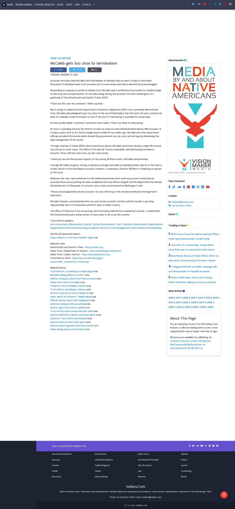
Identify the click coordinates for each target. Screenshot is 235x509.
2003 (187, 306)
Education (56, 476)
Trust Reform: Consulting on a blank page (71, 271)
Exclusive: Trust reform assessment (68, 319)
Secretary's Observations (69, 224)
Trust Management (120, 228)
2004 (179, 306)
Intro (53, 224)
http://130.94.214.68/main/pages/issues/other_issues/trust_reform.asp (76, 260)
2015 (192, 297)
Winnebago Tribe (203, 491)
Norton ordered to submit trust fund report (73, 315)
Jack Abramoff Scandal (148, 459)
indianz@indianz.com (183, 202)
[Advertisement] (135, 34)
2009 (186, 302)
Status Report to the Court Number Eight (71, 238)
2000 (210, 306)
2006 (209, 302)
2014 (200, 297)
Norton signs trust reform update (68, 308)
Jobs (77, 5)
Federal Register (44, 5)
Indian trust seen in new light (65, 282)
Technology (186, 470)
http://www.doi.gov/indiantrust (105, 251)
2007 (201, 302)
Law (139, 470)
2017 (178, 297)
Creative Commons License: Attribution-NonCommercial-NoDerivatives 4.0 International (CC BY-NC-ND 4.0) (190, 344)
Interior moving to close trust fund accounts (73, 279)
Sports (184, 465)
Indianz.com (141, 505)
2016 (185, 297)
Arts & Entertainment (62, 453)
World (183, 476)
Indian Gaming (24, 5)
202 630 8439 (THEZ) (181, 206)
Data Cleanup (138, 228)
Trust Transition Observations (130, 224)
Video (69, 5)
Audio (60, 5)
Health (98, 470)
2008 (194, 302)
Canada (55, 465)
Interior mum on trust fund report (68, 322)
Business (56, 459)
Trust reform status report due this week (71, 311)
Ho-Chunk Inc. (145, 491)
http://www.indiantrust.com (96, 255)
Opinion (184, 453)
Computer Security (98, 228)
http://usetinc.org (94, 247)
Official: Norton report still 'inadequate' (70, 300)
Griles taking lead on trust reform (67, 329)
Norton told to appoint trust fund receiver (72, 326)
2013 (207, 297)
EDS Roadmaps (154, 228)
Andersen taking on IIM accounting (68, 304)
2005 (171, 306)
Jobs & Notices (145, 465)
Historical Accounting (76, 228)
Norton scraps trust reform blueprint (69, 293)
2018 (170, 297)
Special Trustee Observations (99, 224)
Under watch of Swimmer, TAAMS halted (71, 297)
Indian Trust (143, 453)
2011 (170, 302)
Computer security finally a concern (68, 286)
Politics (184, 459)
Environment (100, 453)
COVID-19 (86, 5)
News (10, 5)
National (141, 476)
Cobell (55, 470)
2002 (195, 306)
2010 (178, 302)
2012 (215, 297)
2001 (202, 306)
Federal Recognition (104, 459)
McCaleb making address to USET (67, 275)
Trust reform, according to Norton (68, 290)
